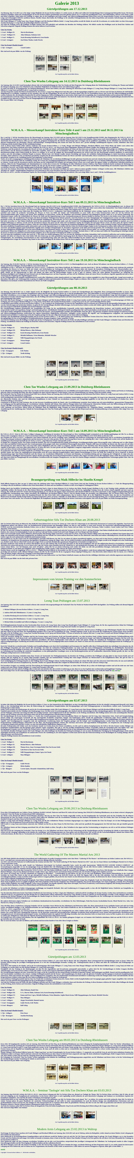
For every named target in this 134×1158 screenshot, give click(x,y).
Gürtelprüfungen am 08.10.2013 (67, 287)
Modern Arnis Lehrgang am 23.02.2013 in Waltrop (67, 1129)
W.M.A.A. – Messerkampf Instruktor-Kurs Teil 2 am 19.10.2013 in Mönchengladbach (67, 260)
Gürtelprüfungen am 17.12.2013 (67, 9)
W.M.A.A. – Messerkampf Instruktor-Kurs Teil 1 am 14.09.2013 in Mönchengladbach (67, 430)
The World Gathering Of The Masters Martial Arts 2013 (67, 854)
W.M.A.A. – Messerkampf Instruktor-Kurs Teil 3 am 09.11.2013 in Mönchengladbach (67, 202)
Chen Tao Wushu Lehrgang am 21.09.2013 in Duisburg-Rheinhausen (67, 386)
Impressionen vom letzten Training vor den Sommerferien (67, 579)
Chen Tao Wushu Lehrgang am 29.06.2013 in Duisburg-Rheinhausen (67, 808)
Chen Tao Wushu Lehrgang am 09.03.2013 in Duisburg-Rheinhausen (67, 1040)
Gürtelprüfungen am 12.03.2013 (67, 956)
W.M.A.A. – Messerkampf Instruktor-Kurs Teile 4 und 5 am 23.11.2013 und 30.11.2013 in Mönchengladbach (67, 131)
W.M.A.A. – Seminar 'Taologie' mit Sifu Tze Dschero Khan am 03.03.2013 (67, 1090)
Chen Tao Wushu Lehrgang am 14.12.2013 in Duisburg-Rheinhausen (67, 81)
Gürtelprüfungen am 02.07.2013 (67, 700)
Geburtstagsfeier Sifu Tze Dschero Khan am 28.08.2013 (67, 519)
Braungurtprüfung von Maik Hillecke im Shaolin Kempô (67, 479)
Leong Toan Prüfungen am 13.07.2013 (67, 600)
